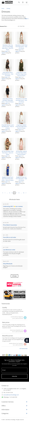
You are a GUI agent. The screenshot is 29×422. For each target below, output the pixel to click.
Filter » (27, 18)
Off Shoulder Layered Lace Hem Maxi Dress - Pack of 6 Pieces (21, 153)
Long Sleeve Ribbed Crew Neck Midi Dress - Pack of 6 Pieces (21, 126)
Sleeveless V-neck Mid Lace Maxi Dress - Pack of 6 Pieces (21, 100)
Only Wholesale (7, 263)
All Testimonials (23, 348)
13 (23, 193)
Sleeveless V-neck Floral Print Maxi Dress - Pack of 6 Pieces (21, 46)
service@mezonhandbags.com (11, 395)
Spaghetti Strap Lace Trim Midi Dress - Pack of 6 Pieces (21, 178)
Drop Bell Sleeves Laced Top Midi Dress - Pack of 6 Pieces (8, 126)
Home (3, 8)
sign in (6, 51)
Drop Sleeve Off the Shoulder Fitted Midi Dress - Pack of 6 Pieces (8, 100)
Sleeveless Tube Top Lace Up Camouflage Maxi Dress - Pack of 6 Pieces (7, 47)
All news (14, 276)
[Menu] (27, 2)
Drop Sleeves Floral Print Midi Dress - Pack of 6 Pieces (7, 74)
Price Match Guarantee (10, 225)
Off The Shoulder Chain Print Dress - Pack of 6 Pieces (8, 153)
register (3, 53)
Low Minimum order (9, 249)
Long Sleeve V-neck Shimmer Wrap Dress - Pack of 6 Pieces (21, 74)
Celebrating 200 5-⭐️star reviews (13, 206)
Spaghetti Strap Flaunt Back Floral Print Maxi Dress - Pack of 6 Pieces (8, 178)
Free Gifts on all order (9, 237)
